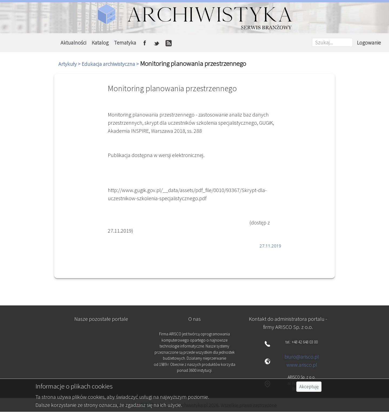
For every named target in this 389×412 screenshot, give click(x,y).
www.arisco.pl (301, 364)
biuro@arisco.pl (301, 356)
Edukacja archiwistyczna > (111, 63)
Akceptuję (308, 387)
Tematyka (125, 42)
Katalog (100, 42)
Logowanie (369, 42)
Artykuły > (70, 63)
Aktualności (73, 42)
